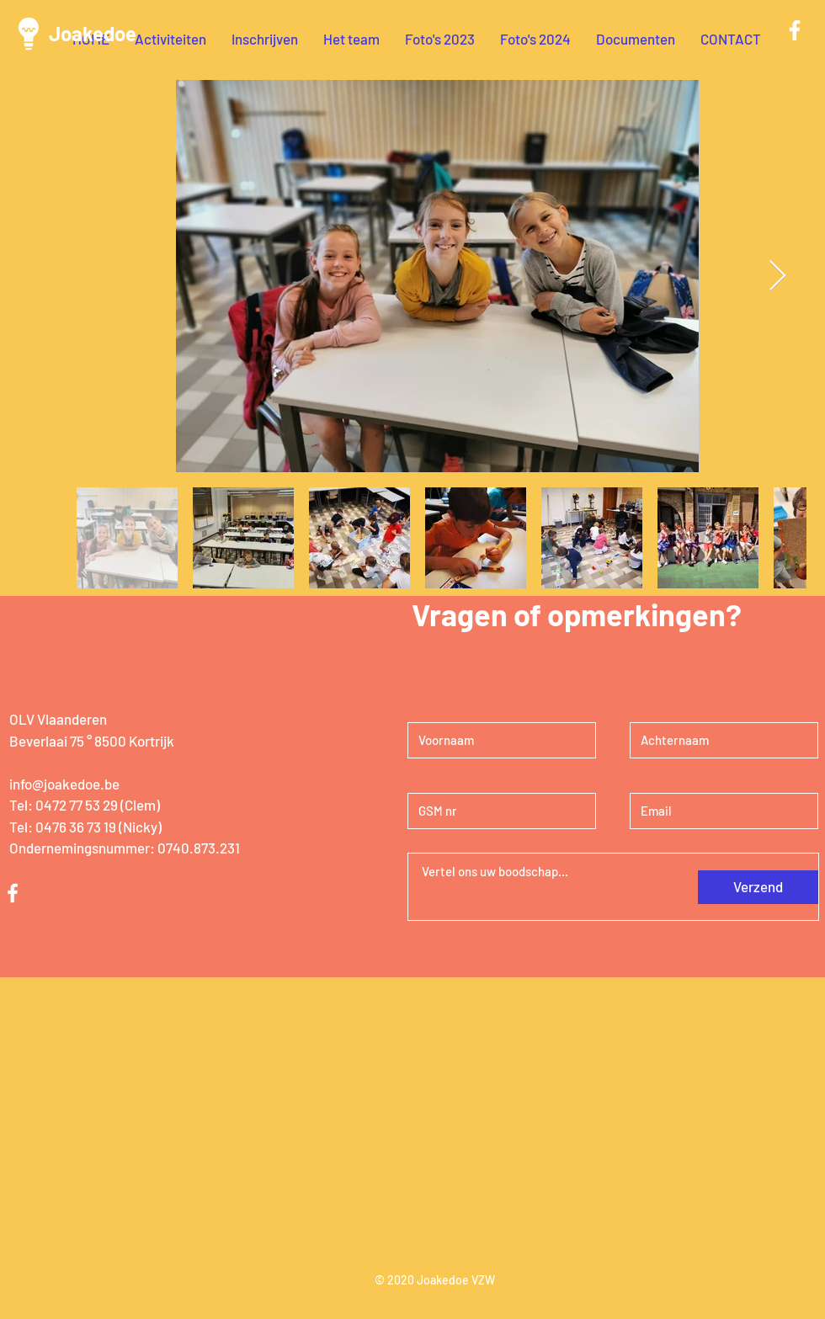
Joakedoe (92, 33)
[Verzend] (758, 887)
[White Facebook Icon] (794, 30)
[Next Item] (777, 276)
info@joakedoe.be (64, 783)
